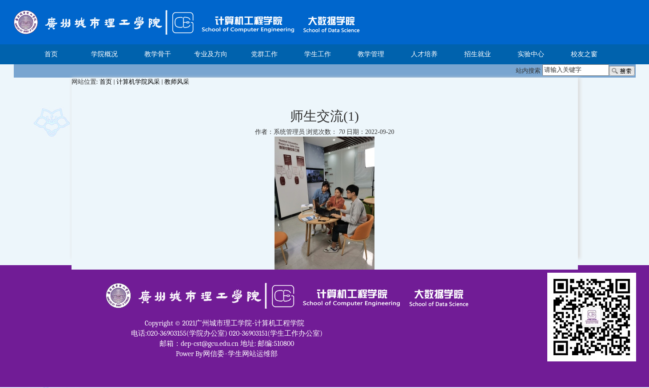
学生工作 (317, 54)
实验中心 (531, 54)
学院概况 (104, 54)
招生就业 (477, 54)
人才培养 (424, 54)
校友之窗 (584, 54)
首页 (51, 54)
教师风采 (176, 81)
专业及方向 (210, 54)
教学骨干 (157, 54)
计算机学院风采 (138, 81)
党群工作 (264, 54)
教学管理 (371, 54)
